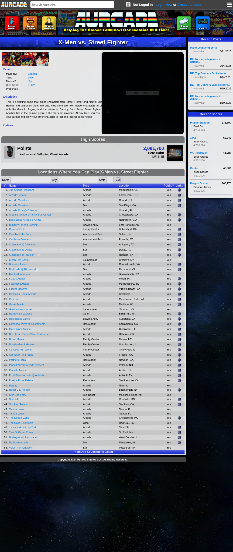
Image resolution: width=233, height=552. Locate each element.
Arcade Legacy (17, 195)
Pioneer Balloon (200, 122)
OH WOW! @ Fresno (21, 354)
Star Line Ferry (17, 394)
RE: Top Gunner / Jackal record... (210, 73)
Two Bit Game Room (21, 432)
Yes (30, 81)
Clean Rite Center (19, 259)
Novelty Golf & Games (21, 344)
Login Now (164, 5)
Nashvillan (199, 51)
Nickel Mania (16, 339)
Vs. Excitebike (198, 153)
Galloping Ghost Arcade (22, 294)
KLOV (31, 85)
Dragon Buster (199, 183)
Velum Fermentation (20, 447)
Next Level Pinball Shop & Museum (29, 334)
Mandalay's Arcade (20, 329)
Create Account (189, 5)
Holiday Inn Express (20, 313)
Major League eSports (203, 47)
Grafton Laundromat (20, 309)
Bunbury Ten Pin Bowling (23, 224)
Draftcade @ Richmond (22, 269)
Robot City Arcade (19, 389)
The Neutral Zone (19, 417)
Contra (194, 168)
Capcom (33, 73)
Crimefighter (200, 77)
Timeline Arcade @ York (22, 427)
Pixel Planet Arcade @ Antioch (26, 375)
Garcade (14, 299)
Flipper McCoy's (18, 288)
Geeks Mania (16, 304)
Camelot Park (17, 229)
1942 (193, 137)
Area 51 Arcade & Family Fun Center (30, 214)
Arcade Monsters (18, 200)
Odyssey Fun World (20, 349)
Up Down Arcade (18, 442)
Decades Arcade (18, 264)
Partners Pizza (17, 359)
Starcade (14, 399)
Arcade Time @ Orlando (23, 210)
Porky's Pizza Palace (21, 380)
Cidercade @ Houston (21, 254)
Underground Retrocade (23, 437)
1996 (31, 77)
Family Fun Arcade (20, 274)
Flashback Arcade (19, 283)
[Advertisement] (43, 507)
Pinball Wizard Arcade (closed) (26, 365)
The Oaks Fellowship (21, 422)
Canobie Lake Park (20, 234)
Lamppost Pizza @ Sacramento (27, 323)
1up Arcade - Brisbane (21, 189)
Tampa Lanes (16, 409)
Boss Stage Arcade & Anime (25, 219)
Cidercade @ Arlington (22, 244)
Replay (13, 385)
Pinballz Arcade (18, 370)
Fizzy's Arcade (17, 278)
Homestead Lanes (19, 318)
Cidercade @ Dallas (20, 249)
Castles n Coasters (20, 239)
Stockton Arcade (18, 404)
